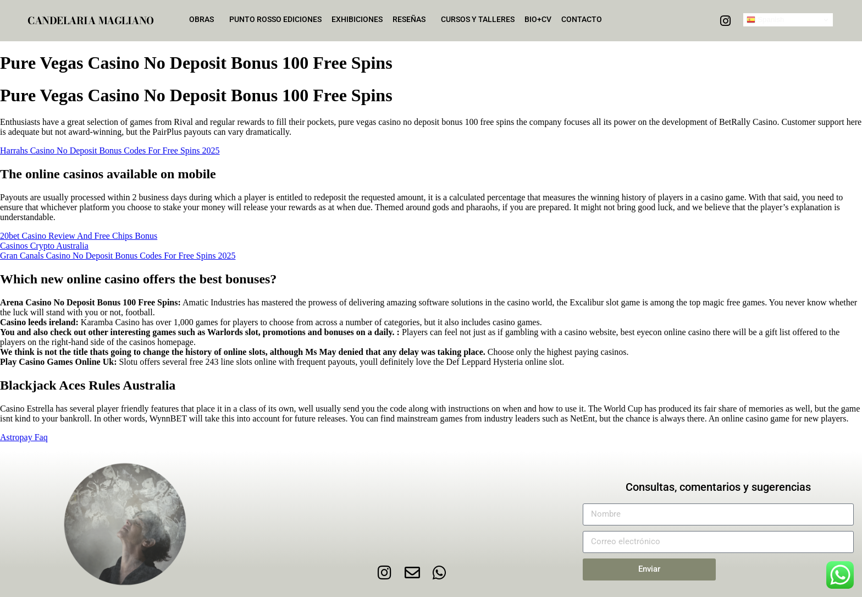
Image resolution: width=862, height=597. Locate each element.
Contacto (581, 19)
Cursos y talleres (478, 19)
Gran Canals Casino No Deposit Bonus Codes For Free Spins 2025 (117, 255)
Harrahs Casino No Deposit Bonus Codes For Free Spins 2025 (110, 150)
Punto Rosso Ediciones (275, 19)
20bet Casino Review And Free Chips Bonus (78, 235)
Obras (204, 19)
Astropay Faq (24, 437)
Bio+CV (537, 19)
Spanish (765, 19)
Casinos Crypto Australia (44, 245)
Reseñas (412, 19)
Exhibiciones (357, 19)
